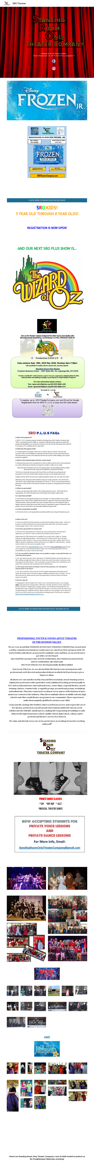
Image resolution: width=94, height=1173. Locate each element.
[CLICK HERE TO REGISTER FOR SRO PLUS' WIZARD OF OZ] (43, 609)
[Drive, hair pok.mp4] (47, 1135)
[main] (54, 54)
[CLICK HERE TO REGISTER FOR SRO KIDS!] (47, 200)
